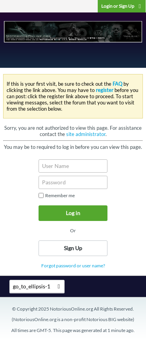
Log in (73, 213)
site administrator (86, 134)
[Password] (73, 182)
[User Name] (73, 166)
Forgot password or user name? (73, 266)
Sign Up (73, 248)
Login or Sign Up (121, 6)
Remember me (57, 195)
